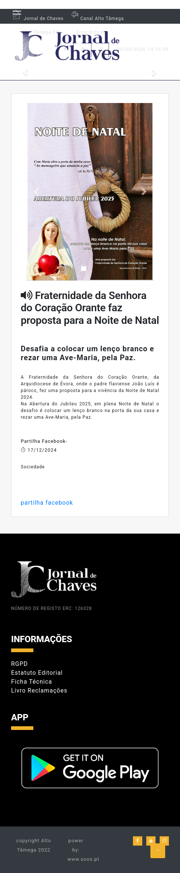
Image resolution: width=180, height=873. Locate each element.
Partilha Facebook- (44, 441)
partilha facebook (47, 502)
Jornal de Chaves (37, 18)
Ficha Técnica (31, 681)
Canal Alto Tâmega (96, 18)
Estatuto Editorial (37, 672)
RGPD (19, 663)
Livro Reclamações (39, 690)
